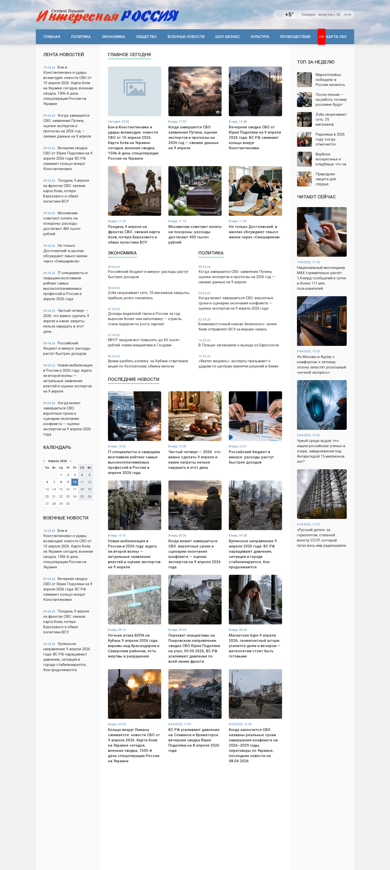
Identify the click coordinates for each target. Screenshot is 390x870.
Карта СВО (336, 37)
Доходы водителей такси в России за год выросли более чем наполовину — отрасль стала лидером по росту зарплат (150, 316)
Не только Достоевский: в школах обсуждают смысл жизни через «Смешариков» (65, 253)
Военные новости (186, 37)
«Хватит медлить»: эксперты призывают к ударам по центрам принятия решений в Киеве (240, 361)
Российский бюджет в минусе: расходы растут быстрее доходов (66, 348)
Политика (81, 37)
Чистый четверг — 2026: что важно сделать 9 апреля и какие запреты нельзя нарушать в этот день (66, 321)
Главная (51, 37)
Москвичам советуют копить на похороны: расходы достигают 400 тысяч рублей (61, 223)
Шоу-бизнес (227, 37)
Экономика (113, 37)
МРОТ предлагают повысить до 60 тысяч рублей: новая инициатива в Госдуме (150, 340)
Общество (146, 37)
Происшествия (295, 37)
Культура (260, 37)
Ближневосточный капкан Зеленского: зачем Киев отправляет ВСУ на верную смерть (240, 325)
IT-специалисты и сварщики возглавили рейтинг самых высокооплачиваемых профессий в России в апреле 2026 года (65, 286)
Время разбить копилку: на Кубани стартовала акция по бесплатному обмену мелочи (150, 361)
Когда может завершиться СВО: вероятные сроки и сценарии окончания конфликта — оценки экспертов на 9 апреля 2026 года (67, 418)
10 (74, 482)
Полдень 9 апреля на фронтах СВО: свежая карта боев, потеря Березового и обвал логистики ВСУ (66, 191)
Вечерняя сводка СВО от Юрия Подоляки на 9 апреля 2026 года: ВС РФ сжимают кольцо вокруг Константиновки (67, 158)
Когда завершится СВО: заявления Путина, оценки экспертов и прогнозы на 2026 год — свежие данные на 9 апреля (67, 126)
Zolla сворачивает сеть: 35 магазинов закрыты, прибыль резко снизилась (150, 293)
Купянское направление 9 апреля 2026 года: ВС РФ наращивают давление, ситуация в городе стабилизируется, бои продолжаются (66, 657)
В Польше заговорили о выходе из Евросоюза (240, 342)
